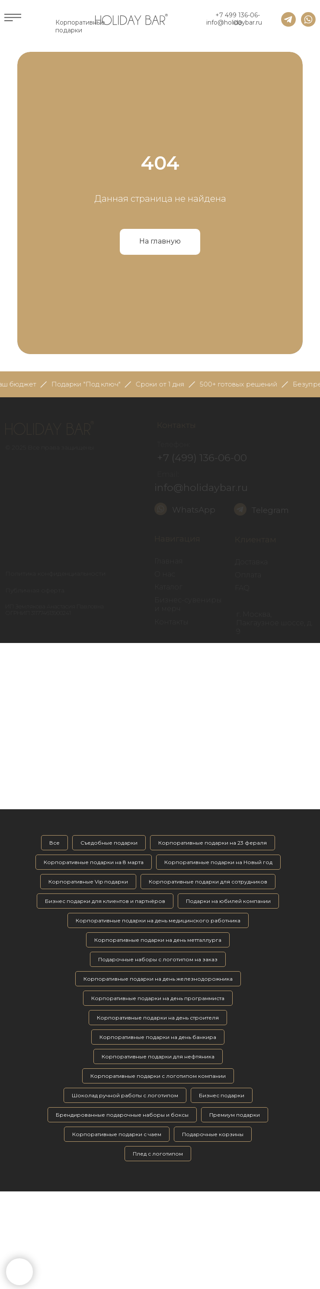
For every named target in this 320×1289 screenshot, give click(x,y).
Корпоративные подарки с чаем (116, 1134)
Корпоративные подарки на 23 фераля (212, 842)
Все (54, 842)
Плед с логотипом (158, 1153)
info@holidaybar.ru (234, 22)
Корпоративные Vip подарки (88, 881)
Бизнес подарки (221, 1095)
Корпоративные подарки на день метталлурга (157, 940)
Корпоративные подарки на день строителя (158, 1017)
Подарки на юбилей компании (228, 901)
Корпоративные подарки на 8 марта (94, 862)
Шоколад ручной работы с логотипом (125, 1095)
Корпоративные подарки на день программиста (157, 998)
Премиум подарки (234, 1115)
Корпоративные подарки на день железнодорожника (158, 978)
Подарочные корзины (212, 1134)
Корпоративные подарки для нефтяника (158, 1056)
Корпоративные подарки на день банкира (157, 1037)
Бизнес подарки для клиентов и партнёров (105, 901)
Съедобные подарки (109, 842)
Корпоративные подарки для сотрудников (208, 881)
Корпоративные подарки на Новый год (218, 862)
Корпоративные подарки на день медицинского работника (158, 920)
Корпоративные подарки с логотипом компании (158, 1076)
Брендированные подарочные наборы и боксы (122, 1115)
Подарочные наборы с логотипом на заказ (158, 959)
